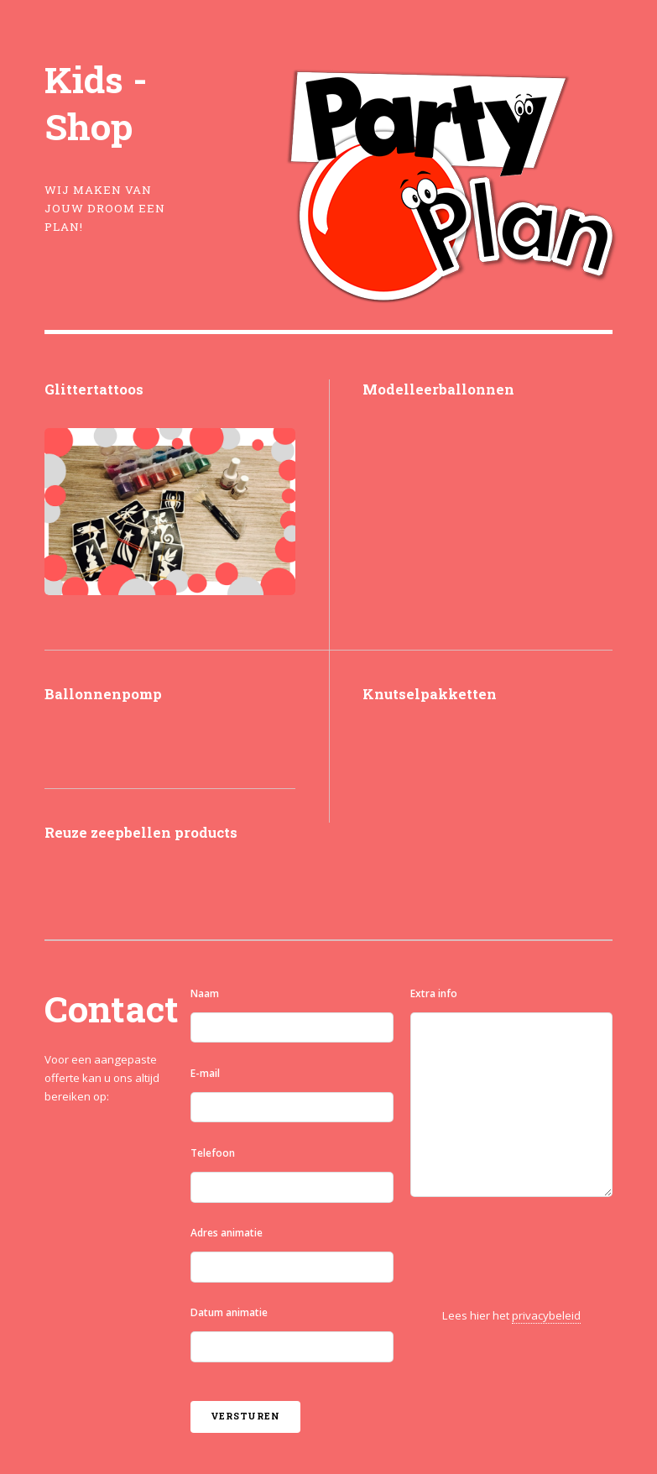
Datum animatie (229, 1312)
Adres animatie (226, 1233)
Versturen (245, 1416)
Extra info (433, 993)
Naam (204, 993)
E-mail (205, 1073)
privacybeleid (546, 1315)
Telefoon (212, 1153)
